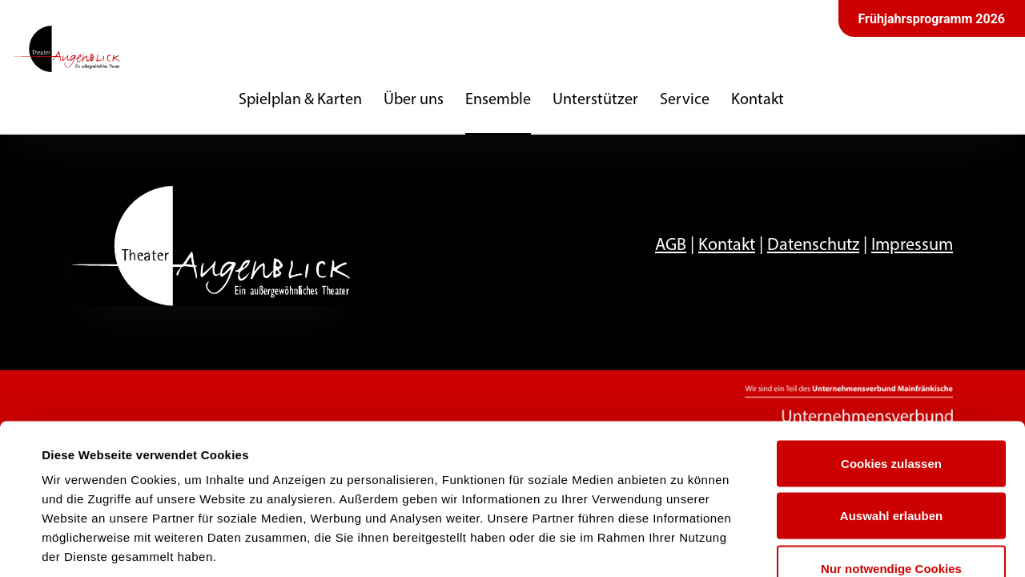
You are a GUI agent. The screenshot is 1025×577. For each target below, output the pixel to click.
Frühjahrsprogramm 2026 (932, 18)
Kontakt (757, 100)
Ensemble (498, 100)
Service (684, 100)
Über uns (414, 100)
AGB (670, 245)
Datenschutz (813, 245)
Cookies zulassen (891, 366)
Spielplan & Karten (300, 100)
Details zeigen (683, 545)
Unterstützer (595, 100)
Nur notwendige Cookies (891, 471)
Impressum (912, 245)
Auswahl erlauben (891, 419)
